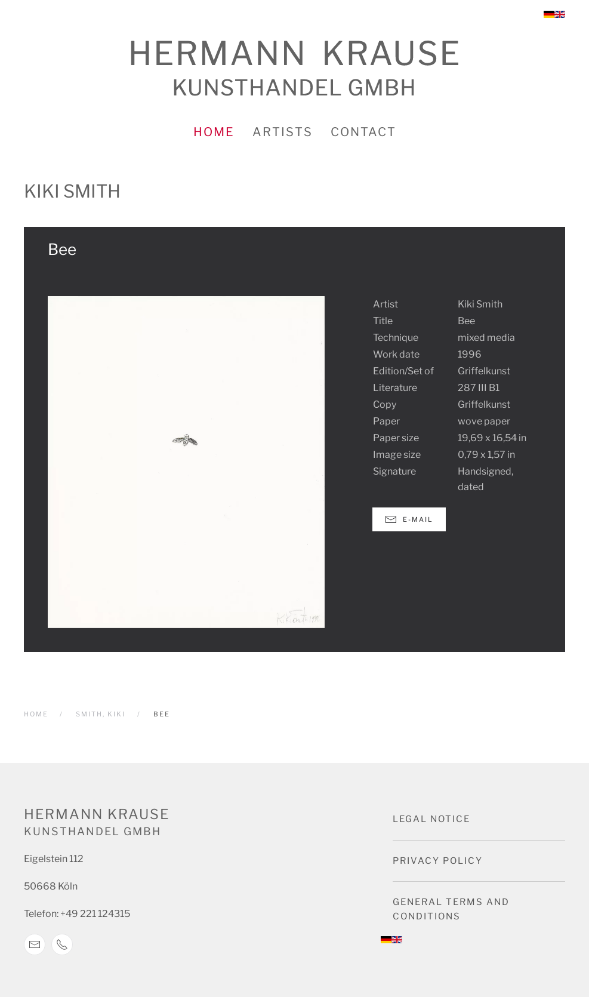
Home (214, 132)
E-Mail (409, 519)
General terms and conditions (451, 909)
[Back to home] (294, 68)
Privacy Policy (438, 861)
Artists (282, 132)
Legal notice (431, 819)
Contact (363, 132)
